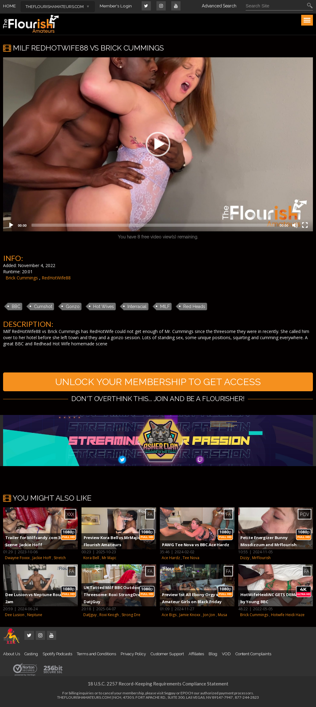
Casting (31, 655)
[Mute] (295, 225)
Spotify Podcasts (57, 655)
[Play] (11, 225)
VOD (226, 655)
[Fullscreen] (305, 225)
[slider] (153, 225)
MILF (165, 306)
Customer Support (167, 655)
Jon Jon (209, 616)
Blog (213, 655)
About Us (11, 655)
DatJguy (90, 616)
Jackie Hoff (41, 559)
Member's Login (116, 5)
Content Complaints (253, 655)
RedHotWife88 (56, 278)
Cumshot (43, 306)
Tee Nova (191, 559)
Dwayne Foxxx (17, 559)
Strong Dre (131, 616)
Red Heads (194, 306)
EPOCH (187, 694)
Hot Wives (103, 306)
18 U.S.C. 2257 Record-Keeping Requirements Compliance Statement (158, 685)
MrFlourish (261, 559)
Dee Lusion (14, 616)
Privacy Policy (133, 655)
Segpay (170, 694)
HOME (9, 5)
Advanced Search (219, 5)
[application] (158, 144)
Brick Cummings (22, 278)
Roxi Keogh (109, 616)
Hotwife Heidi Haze (288, 616)
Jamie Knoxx (189, 616)
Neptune (34, 616)
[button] (158, 144)
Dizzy (244, 559)
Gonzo (73, 306)
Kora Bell (91, 559)
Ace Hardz (171, 559)
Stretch (60, 559)
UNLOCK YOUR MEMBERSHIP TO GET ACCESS (158, 382)
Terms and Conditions (96, 655)
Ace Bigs (169, 616)
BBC (16, 306)
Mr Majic (109, 559)
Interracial (137, 306)
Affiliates (196, 655)
